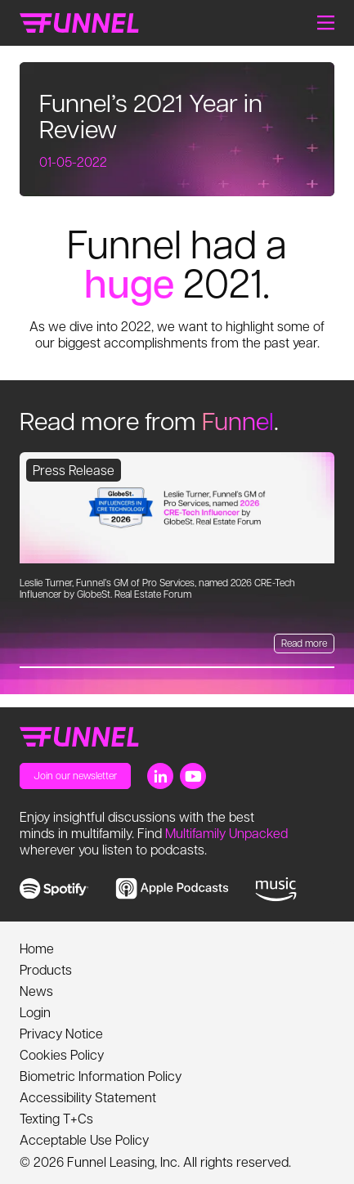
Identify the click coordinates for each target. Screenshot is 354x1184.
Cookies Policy (62, 1054)
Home (37, 948)
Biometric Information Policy (100, 1075)
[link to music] (276, 889)
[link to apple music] (172, 888)
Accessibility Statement (88, 1097)
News (36, 990)
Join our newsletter (75, 775)
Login (35, 1011)
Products (46, 969)
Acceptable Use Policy (84, 1139)
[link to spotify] (54, 888)
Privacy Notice (61, 1033)
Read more (304, 642)
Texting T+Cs (56, 1118)
